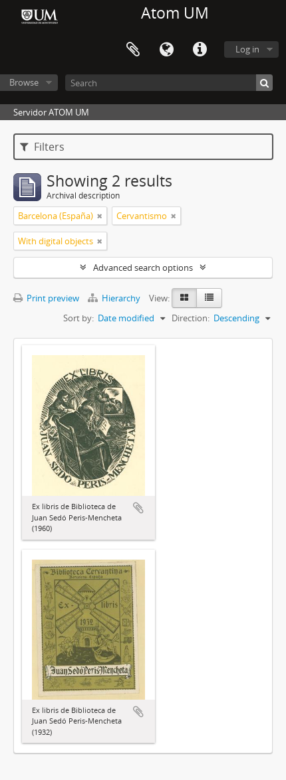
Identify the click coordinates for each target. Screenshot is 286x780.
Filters (42, 146)
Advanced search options (143, 267)
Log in (247, 49)
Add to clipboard (138, 507)
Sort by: (78, 318)
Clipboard (133, 49)
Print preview (46, 298)
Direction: (191, 318)
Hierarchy (115, 298)
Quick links (199, 49)
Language (166, 49)
